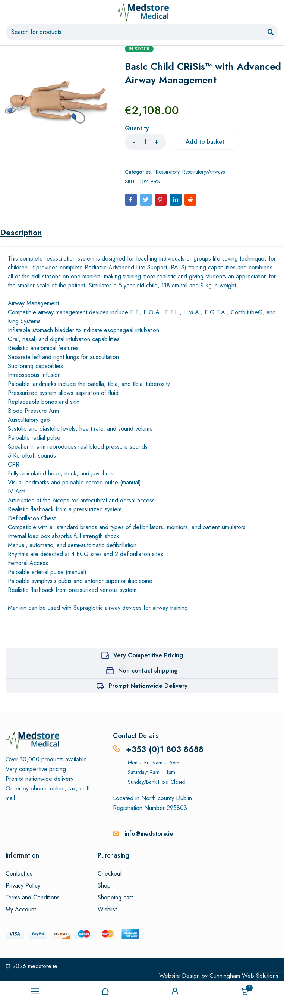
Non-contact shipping (148, 670)
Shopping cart (115, 897)
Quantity (137, 128)
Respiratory (167, 171)
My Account (21, 909)
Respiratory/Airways (203, 171)
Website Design (179, 976)
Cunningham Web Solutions (243, 976)
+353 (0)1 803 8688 (164, 749)
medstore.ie (42, 966)
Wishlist (107, 909)
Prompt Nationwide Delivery (147, 686)
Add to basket (205, 141)
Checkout (110, 873)
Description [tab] (21, 232)
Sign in (175, 991)
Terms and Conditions (33, 897)
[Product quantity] (145, 142)
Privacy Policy (23, 885)
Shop (104, 885)
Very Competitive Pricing (148, 655)
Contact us (19, 873)
